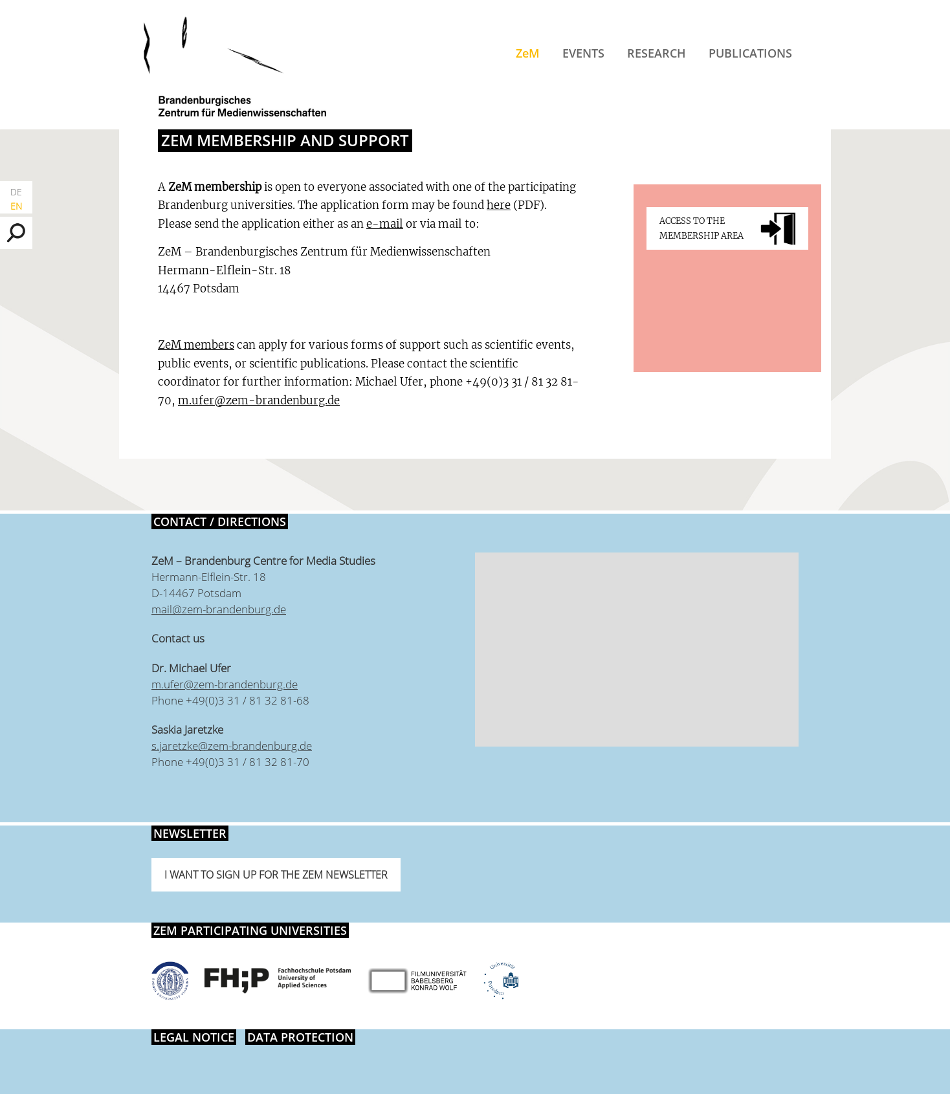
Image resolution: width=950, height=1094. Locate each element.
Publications (750, 53)
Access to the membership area (701, 228)
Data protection (300, 1037)
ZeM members (196, 345)
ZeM (528, 53)
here (499, 205)
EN (16, 206)
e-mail (384, 224)
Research (656, 53)
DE (16, 192)
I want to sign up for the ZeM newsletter (276, 875)
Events (583, 53)
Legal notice (193, 1037)
